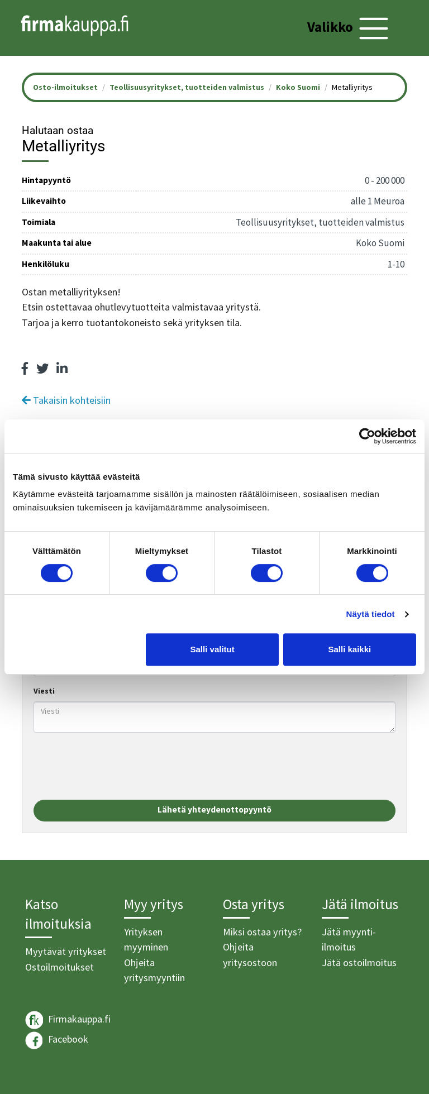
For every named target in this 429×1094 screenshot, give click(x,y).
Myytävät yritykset (65, 951)
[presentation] (118, 766)
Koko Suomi (298, 87)
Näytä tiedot (370, 614)
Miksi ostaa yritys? (262, 931)
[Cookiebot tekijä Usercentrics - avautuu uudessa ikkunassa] (367, 436)
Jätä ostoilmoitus (359, 962)
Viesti (44, 691)
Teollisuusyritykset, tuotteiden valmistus (186, 87)
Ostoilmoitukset (59, 967)
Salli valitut (212, 649)
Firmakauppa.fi (68, 1020)
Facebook (56, 1040)
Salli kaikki (349, 649)
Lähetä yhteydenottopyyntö (214, 809)
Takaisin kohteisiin (66, 400)
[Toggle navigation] (349, 28)
